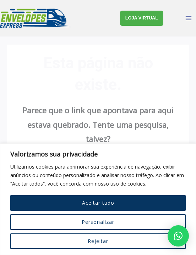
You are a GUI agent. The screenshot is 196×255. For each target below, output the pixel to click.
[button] (178, 235)
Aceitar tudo (98, 202)
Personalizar (98, 222)
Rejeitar (98, 241)
